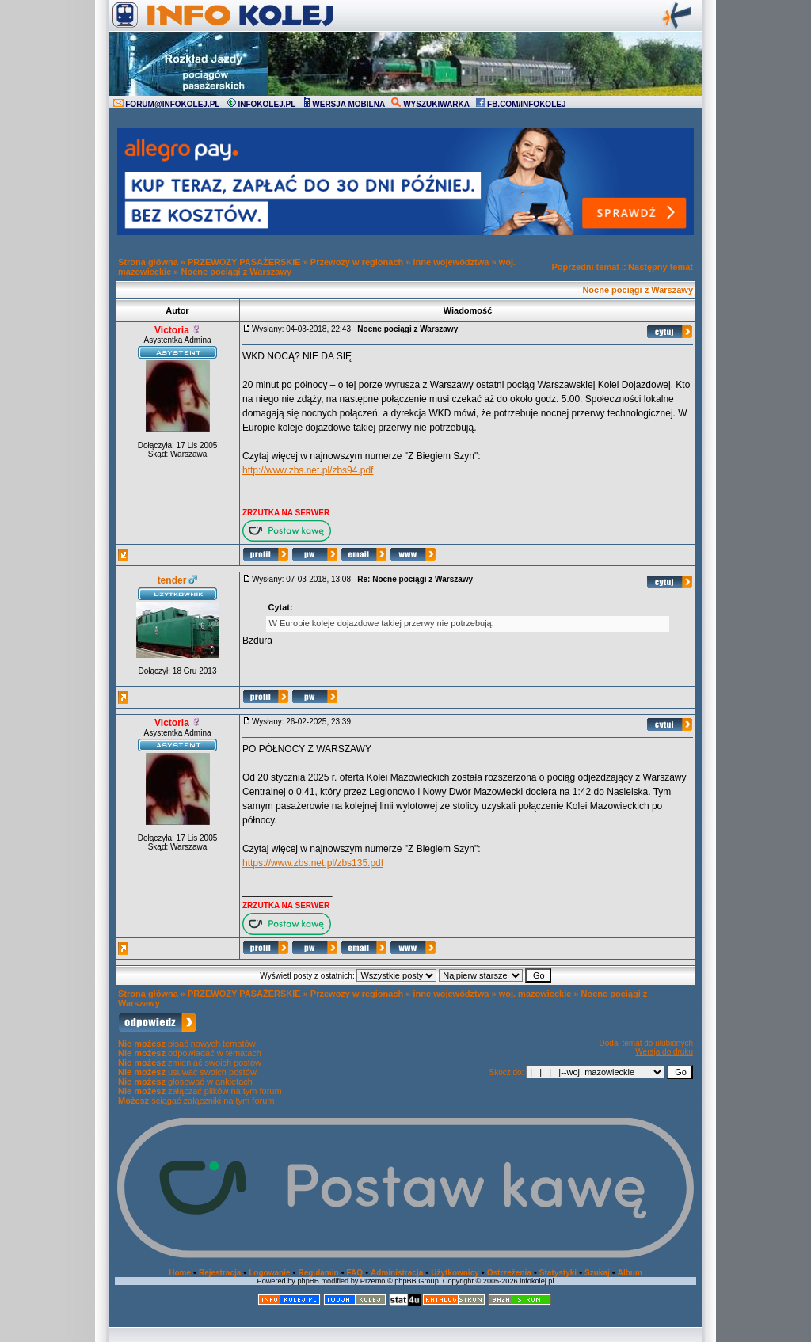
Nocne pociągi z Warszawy (236, 271)
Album (630, 1272)
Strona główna (148, 262)
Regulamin (318, 1272)
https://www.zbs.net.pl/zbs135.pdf (312, 863)
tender (172, 580)
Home (180, 1272)
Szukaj (597, 1272)
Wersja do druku (664, 1051)
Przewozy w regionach (356, 262)
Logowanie (269, 1272)
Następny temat (660, 267)
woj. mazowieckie (535, 993)
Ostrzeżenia (509, 1272)
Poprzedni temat (585, 267)
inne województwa (451, 262)
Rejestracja (220, 1272)
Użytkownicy (455, 1272)
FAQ (355, 1272)
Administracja (397, 1272)
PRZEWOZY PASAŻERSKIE (244, 262)
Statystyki (558, 1272)
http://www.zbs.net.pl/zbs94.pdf (307, 470)
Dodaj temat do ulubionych (646, 1043)
